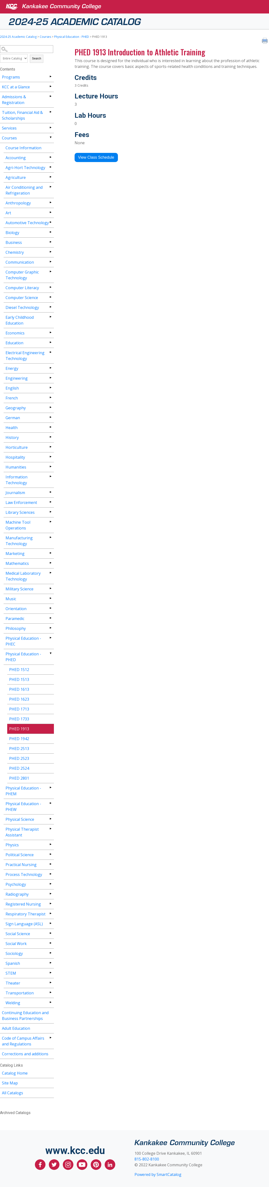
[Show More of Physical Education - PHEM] (50, 787)
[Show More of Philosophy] (50, 628)
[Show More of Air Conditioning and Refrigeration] (50, 187)
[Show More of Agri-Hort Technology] (50, 167)
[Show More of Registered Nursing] (50, 903)
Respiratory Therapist (25, 914)
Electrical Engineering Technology (25, 355)
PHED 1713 (19, 709)
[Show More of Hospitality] (50, 456)
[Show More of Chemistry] (50, 252)
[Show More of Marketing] (50, 553)
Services (9, 128)
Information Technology (16, 479)
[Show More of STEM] (50, 972)
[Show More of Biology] (50, 232)
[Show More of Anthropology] (50, 202)
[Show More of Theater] (50, 982)
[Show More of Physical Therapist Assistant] (50, 828)
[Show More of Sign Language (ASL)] (50, 923)
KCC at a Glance (16, 87)
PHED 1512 (19, 669)
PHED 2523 (19, 758)
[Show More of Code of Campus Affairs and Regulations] (50, 1037)
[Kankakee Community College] (138, 6)
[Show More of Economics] (50, 332)
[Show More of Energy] (50, 368)
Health (12, 427)
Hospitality (15, 457)
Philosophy (16, 628)
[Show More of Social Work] (50, 943)
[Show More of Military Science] (50, 588)
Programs (11, 77)
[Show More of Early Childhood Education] (50, 317)
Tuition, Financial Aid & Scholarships (22, 115)
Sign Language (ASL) (24, 923)
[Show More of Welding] (50, 1002)
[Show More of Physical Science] (50, 819)
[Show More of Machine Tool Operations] (50, 521)
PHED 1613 (19, 689)
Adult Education (16, 1028)
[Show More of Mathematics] (50, 563)
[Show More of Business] (50, 242)
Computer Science (22, 297)
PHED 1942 (19, 738)
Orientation (16, 608)
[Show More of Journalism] (50, 492)
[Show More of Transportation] (50, 992)
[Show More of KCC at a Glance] (50, 86)
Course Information (23, 147)
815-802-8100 (146, 1159)
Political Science (20, 854)
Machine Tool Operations (18, 525)
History (12, 437)
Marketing (15, 553)
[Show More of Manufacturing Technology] (50, 537)
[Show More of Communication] (50, 261)
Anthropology (18, 203)
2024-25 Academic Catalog (75, 21)
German (13, 417)
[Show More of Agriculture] (50, 177)
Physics (12, 845)
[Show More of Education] (50, 342)
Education (14, 343)
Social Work (16, 943)
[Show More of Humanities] (50, 466)
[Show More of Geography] (50, 407)
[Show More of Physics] (50, 844)
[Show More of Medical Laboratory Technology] (50, 572)
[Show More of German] (50, 417)
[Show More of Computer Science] (50, 297)
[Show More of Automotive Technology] (50, 222)
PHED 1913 (19, 728)
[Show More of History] (50, 437)
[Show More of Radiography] (50, 893)
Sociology (14, 953)
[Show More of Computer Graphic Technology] (50, 271)
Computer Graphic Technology (22, 274)
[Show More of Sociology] (50, 953)
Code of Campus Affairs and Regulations (23, 1041)
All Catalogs (12, 1093)
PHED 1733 (19, 719)
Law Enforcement (21, 502)
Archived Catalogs (15, 1112)
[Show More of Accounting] (50, 157)
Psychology (16, 884)
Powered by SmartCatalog (157, 1174)
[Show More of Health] (50, 427)
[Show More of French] (50, 397)
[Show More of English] (50, 387)
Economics (15, 333)
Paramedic (15, 618)
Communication (20, 262)
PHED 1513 (19, 679)
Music (11, 598)
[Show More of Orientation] (50, 608)
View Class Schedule (96, 157)
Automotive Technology (27, 222)
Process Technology (24, 874)
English (12, 388)
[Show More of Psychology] (50, 884)
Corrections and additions (25, 1054)
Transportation (20, 993)
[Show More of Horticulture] (50, 447)
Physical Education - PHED (71, 37)
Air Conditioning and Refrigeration (24, 190)
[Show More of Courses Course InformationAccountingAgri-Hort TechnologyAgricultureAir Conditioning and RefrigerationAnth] (50, 137)
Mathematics (17, 563)
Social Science (18, 933)
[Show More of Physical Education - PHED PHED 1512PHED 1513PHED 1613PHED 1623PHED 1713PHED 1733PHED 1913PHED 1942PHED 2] (50, 653)
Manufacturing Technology (19, 540)
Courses (45, 37)
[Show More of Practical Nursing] (50, 864)
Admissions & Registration (14, 99)
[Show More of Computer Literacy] (50, 287)
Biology (12, 232)
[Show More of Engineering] (50, 377)
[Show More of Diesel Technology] (50, 307)
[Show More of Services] (50, 127)
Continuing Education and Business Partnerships (25, 1015)
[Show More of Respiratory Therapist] (50, 913)
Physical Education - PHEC (23, 641)
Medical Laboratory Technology (23, 576)
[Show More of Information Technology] (50, 476)
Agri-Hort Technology (25, 167)
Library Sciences (20, 512)
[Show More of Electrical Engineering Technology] (50, 352)
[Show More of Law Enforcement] (50, 502)
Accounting (16, 157)
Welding (13, 1002)
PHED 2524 (19, 768)
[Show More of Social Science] (50, 933)
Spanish (13, 963)
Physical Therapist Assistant (22, 832)
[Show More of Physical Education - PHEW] (50, 803)
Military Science (19, 589)
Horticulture (17, 447)
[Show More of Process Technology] (50, 874)
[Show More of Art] (50, 212)
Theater (13, 983)
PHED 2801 (19, 778)
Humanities (16, 467)
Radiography (17, 894)
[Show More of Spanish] (50, 963)
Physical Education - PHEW (23, 806)
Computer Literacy (22, 287)
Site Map (10, 1083)
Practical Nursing (21, 864)
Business (14, 242)
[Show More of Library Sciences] (50, 512)
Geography (16, 408)
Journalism (15, 492)
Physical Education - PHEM (23, 790)
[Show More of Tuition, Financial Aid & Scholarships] (50, 112)
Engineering (17, 378)
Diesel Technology (22, 307)
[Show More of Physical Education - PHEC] (50, 637)
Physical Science (20, 819)
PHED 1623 (19, 699)
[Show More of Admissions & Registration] (50, 96)
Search (36, 58)
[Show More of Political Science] (50, 854)
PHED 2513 (19, 748)
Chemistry (15, 252)
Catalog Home (15, 1073)
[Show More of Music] (50, 598)
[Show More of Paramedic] (50, 618)
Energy (12, 368)
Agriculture (16, 177)
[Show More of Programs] (50, 76)
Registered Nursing (23, 904)
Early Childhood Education (20, 320)
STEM (11, 973)
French (12, 398)
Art (8, 212)
